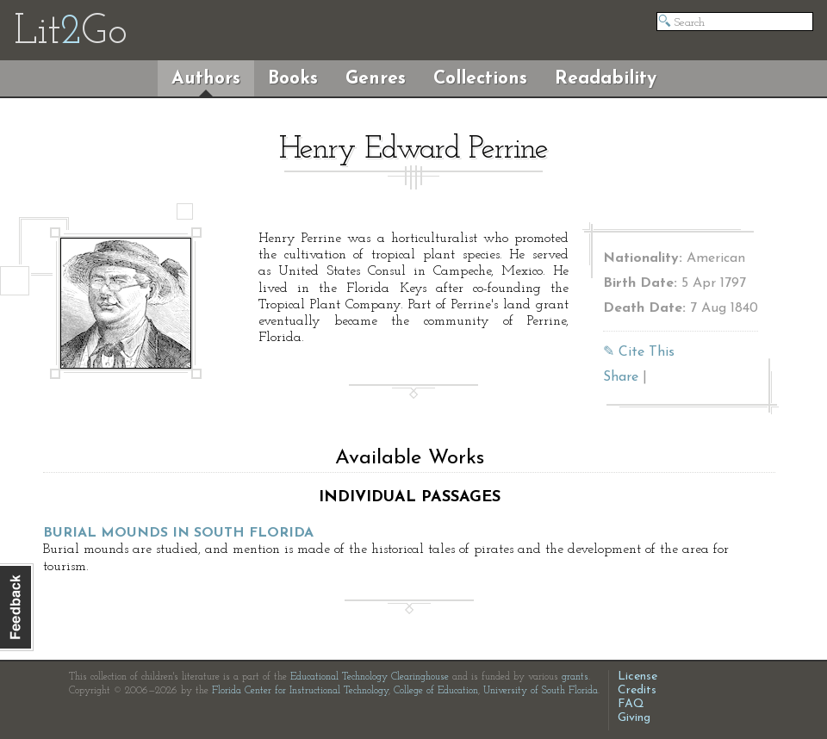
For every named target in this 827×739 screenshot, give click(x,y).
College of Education (436, 691)
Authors (205, 79)
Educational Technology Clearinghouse (369, 677)
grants (575, 677)
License (637, 676)
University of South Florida (540, 691)
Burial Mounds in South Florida (178, 533)
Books (293, 79)
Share (620, 377)
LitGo (70, 32)
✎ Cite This (639, 352)
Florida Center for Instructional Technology (300, 691)
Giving (634, 717)
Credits (637, 690)
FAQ (631, 704)
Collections (480, 79)
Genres (375, 79)
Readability (605, 79)
